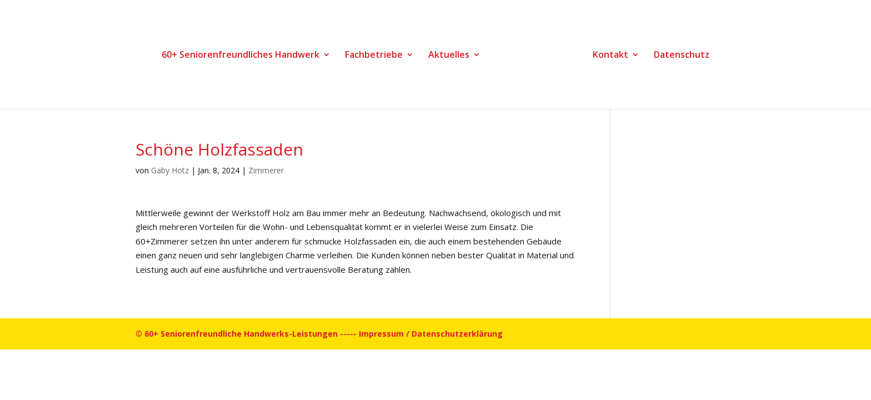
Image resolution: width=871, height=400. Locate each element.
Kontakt (610, 56)
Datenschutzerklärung (457, 333)
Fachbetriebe (374, 56)
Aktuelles (448, 56)
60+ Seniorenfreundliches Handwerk (240, 56)
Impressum (381, 333)
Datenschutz (681, 56)
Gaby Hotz (170, 170)
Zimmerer (266, 170)
